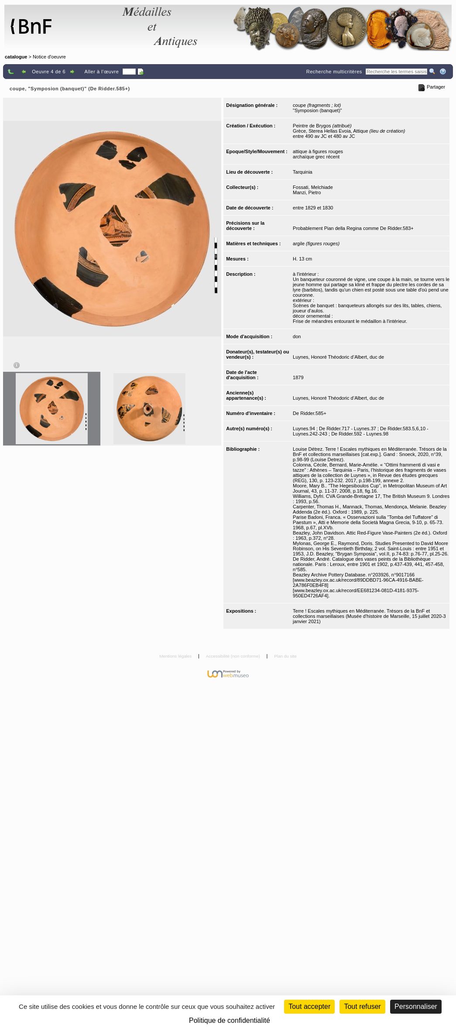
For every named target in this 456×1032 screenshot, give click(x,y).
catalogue (16, 56)
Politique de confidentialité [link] (229, 1020)
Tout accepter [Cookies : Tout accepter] (309, 1006)
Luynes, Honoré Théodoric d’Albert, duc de (338, 357)
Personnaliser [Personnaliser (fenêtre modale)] (415, 1006)
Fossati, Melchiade (313, 187)
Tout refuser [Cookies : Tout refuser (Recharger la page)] (362, 1006)
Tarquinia (302, 172)
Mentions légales (176, 656)
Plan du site (285, 656)
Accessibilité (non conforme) (233, 656)
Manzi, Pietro (307, 192)
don (297, 336)
